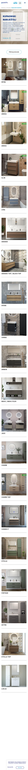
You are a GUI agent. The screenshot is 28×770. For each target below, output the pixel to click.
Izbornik (25, 3)
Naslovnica (3, 7)
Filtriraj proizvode (14, 52)
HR (20, 3)
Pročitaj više (7, 38)
